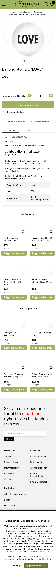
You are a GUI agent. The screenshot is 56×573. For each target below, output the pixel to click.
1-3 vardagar (42, 145)
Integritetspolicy (11, 467)
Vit (32, 191)
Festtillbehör (24, 12)
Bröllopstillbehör (38, 456)
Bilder (7, 499)
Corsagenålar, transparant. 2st (11, 333)
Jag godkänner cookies (35, 565)
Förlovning (36, 199)
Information (10, 131)
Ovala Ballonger (15, 14)
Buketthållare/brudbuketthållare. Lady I (42, 375)
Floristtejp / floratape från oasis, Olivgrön (13, 375)
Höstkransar (10, 505)
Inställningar (16, 565)
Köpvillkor (9, 473)
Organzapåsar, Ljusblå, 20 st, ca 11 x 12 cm (42, 239)
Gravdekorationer (38, 467)
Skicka (9, 439)
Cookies (8, 456)
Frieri (45, 199)
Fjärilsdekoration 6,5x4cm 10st (12, 239)
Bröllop (34, 197)
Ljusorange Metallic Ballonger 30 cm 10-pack (13, 282)
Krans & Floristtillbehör (37, 474)
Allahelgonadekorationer (15, 494)
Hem (13, 12)
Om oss (7, 479)
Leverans (28, 131)
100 (33, 185)
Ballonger (38, 12)
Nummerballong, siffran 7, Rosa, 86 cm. (42, 280)
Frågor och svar (11, 462)
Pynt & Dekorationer (39, 481)
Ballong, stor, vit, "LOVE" (36, 14)
